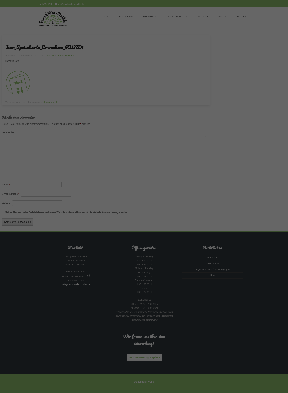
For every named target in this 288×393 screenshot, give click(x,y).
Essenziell (104, 59)
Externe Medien (178, 59)
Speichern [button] (144, 83)
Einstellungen (103, 50)
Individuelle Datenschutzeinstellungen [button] (144, 94)
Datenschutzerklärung (120, 47)
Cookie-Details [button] (127, 102)
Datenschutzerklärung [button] (145, 102)
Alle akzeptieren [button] (144, 72)
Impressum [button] (163, 102)
